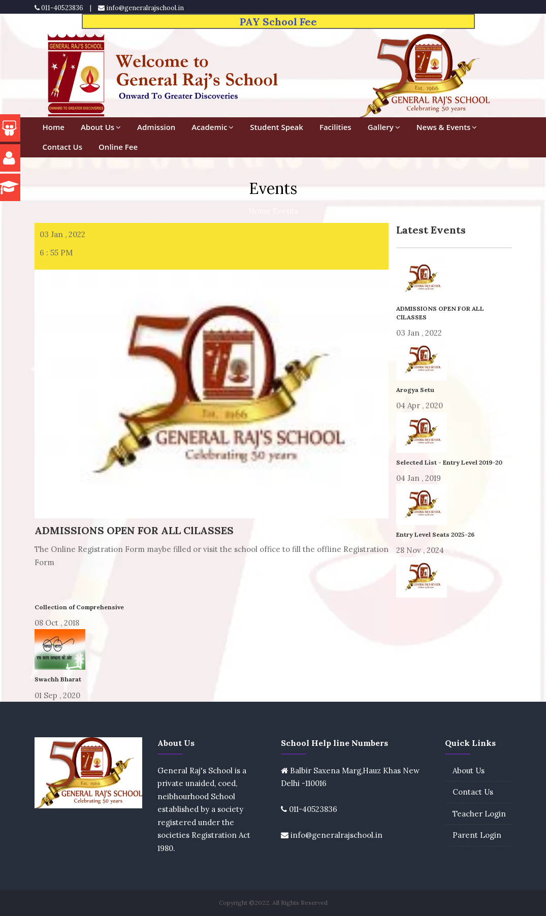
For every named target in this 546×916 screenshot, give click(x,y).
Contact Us (63, 147)
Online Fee (118, 147)
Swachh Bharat (58, 679)
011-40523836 (59, 8)
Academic (212, 127)
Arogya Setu (415, 390)
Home (54, 127)
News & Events (446, 127)
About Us (101, 127)
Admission (156, 127)
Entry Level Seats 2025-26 (435, 534)
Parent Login (477, 835)
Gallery (384, 127)
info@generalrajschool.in (141, 8)
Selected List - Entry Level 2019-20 (449, 462)
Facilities (335, 127)
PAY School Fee (278, 21)
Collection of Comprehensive (79, 607)
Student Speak (276, 127)
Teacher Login (479, 814)
